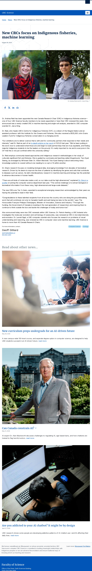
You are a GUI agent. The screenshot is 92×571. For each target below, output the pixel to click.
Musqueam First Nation (82, 546)
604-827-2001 (6, 235)
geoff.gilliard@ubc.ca (8, 233)
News (10, 20)
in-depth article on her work (42, 143)
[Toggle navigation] (87, 13)
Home (4, 20)
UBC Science (8, 13)
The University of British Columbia (33, 4)
